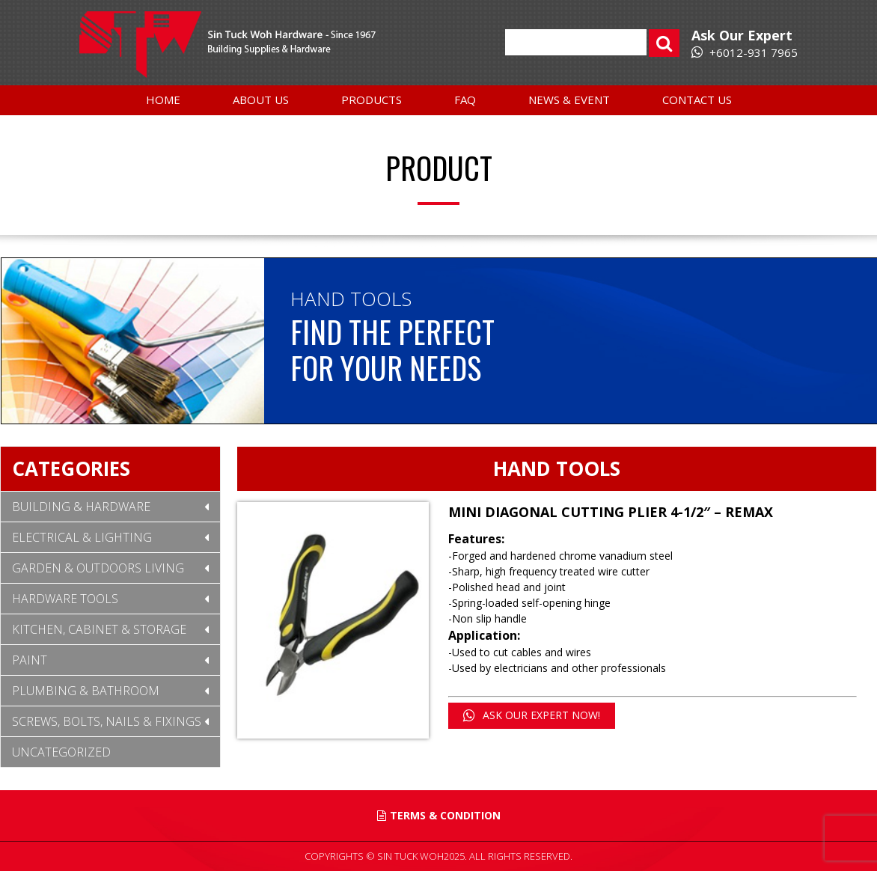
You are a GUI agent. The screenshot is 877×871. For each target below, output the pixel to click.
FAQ (465, 99)
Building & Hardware (81, 506)
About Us (261, 99)
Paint (29, 660)
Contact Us (697, 99)
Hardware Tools (65, 598)
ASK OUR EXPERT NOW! (531, 715)
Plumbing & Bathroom (85, 690)
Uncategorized (61, 752)
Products (371, 99)
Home (163, 99)
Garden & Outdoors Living (98, 568)
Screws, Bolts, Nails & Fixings (106, 721)
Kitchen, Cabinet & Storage (99, 629)
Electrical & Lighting (82, 537)
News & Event (569, 99)
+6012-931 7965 (744, 52)
